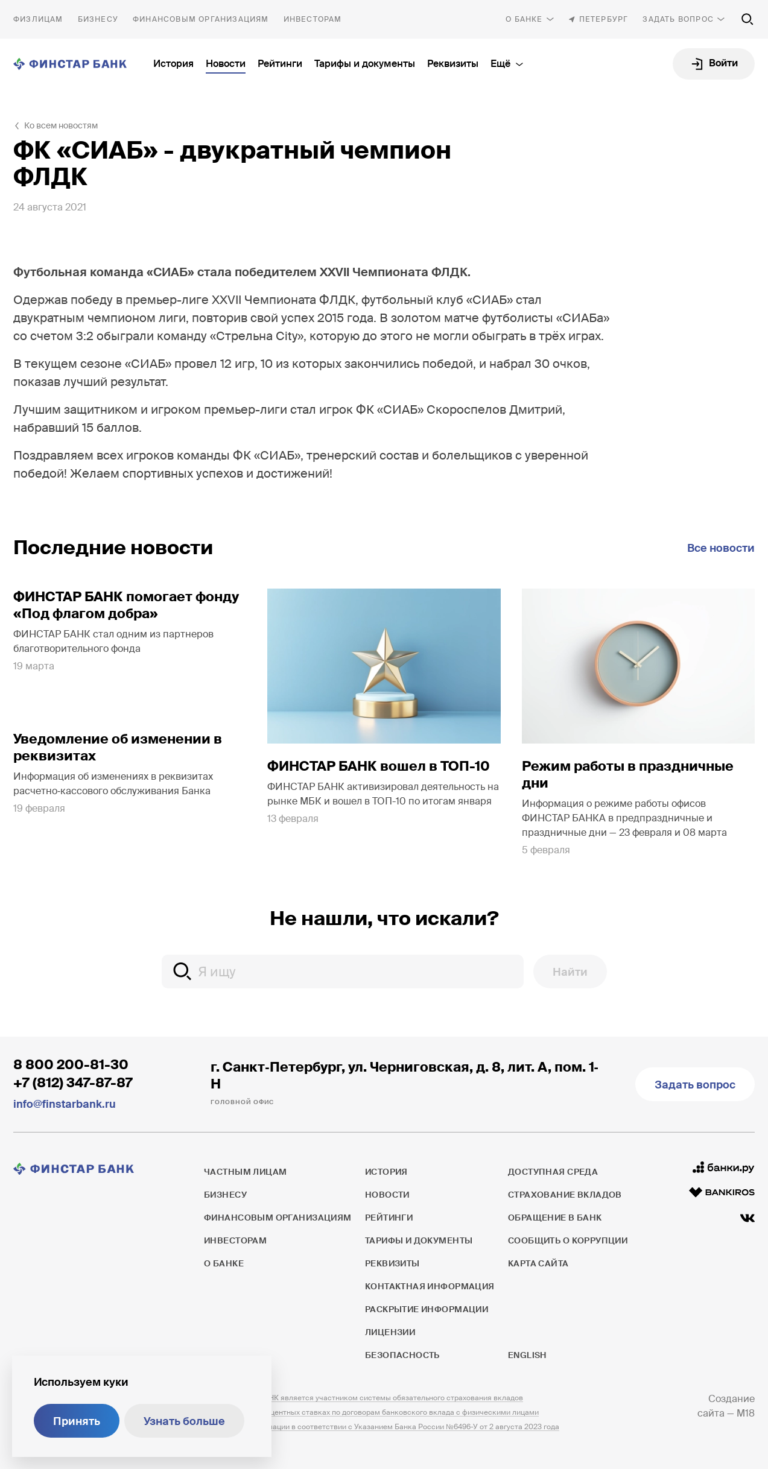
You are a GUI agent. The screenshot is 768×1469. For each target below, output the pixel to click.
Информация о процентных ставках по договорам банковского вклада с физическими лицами (371, 1412)
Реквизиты (452, 63)
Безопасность (402, 1355)
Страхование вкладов (565, 1194)
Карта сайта (538, 1263)
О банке (524, 19)
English (527, 1355)
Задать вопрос (678, 19)
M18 (746, 1413)
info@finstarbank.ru (64, 1104)
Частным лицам (38, 19)
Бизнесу (98, 19)
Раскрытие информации (426, 1309)
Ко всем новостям (61, 125)
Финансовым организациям (201, 19)
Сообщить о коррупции (567, 1240)
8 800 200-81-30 (71, 1064)
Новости (226, 63)
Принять (76, 1421)
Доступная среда (553, 1171)
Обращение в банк (555, 1217)
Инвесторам (313, 19)
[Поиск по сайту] (747, 19)
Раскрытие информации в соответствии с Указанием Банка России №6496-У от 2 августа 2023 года (381, 1427)
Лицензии (390, 1332)
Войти (723, 63)
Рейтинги (280, 63)
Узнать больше (184, 1421)
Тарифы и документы (364, 63)
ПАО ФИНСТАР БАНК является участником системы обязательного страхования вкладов (363, 1398)
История (173, 63)
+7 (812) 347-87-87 (73, 1082)
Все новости (721, 548)
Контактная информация (430, 1286)
